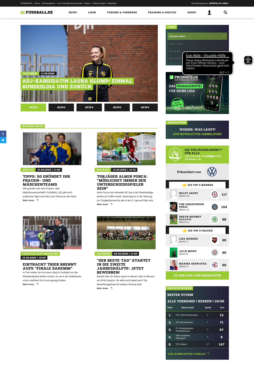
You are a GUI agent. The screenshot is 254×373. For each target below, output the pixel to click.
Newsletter (112, 3)
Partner (88, 3)
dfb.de (37, 3)
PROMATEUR (26, 3)
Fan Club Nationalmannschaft (70, 3)
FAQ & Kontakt (99, 3)
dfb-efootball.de (49, 3)
